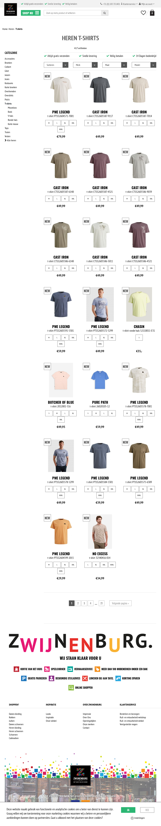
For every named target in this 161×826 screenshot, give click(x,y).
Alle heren (10, 140)
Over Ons (87, 717)
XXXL (61, 129)
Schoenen (13, 734)
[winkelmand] (151, 13)
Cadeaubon (14, 738)
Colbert (8, 66)
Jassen (7, 75)
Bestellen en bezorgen (129, 713)
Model (137, 64)
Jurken (11, 720)
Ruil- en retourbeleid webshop (133, 717)
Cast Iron (100, 111)
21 (101, 603)
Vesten (7, 136)
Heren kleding (15, 727)
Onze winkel (51, 720)
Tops (6, 128)
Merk (78, 64)
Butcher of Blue (61, 402)
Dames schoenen (16, 724)
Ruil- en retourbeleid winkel (132, 720)
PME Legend (61, 111)
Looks (48, 713)
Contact (86, 727)
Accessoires (10, 58)
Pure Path (100, 402)
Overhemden (10, 91)
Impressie (87, 713)
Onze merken (88, 724)
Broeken (8, 62)
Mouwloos (12, 107)
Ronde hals (12, 119)
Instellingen (138, 818)
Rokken (12, 717)
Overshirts (9, 95)
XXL (73, 123)
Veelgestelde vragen (128, 724)
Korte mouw (13, 124)
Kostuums (9, 83)
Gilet (7, 70)
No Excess (100, 553)
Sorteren (50, 64)
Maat (107, 64)
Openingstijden (89, 720)
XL (65, 123)
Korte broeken (11, 87)
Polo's (7, 99)
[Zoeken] (104, 13)
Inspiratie (50, 717)
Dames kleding (15, 713)
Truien (7, 132)
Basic (10, 111)
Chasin (139, 326)
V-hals (10, 115)
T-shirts (8, 103)
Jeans (7, 79)
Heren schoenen (16, 731)
